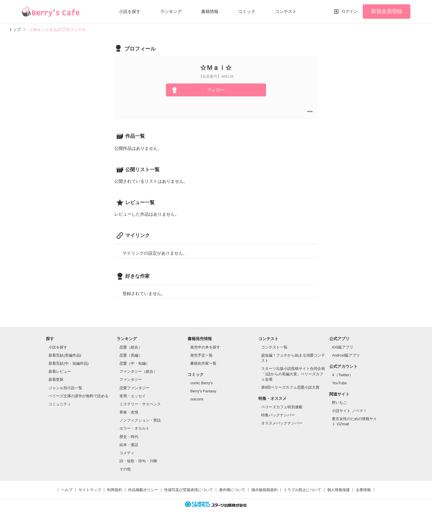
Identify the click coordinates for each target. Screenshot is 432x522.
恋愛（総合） (130, 347)
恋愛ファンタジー (134, 388)
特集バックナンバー (278, 415)
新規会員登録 (386, 11)
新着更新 (55, 379)
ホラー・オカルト (134, 428)
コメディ (126, 453)
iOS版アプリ (342, 347)
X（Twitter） (342, 375)
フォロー (216, 89)
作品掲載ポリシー (143, 490)
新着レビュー (59, 371)
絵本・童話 (128, 445)
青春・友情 (128, 412)
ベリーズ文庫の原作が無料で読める (78, 396)
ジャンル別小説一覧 (65, 388)
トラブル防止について (302, 490)
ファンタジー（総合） (138, 371)
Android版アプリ (346, 355)
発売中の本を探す (205, 347)
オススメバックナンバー (281, 423)
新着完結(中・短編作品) (68, 363)
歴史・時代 (128, 437)
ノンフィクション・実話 (140, 420)
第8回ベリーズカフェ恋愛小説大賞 (290, 387)
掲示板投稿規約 (264, 490)
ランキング (171, 11)
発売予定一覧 (201, 355)
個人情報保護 (338, 490)
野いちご (339, 402)
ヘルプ (66, 490)
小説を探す (130, 11)
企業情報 (363, 490)
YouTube (339, 383)
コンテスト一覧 (274, 347)
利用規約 (114, 490)
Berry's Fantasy (203, 391)
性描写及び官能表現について (188, 490)
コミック (246, 11)
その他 (125, 469)
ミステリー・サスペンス (140, 404)
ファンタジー (130, 379)
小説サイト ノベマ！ (349, 411)
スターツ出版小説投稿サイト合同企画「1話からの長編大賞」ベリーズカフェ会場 (293, 373)
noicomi (196, 399)
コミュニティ (59, 404)
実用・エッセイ (132, 396)
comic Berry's (201, 383)
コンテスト (286, 11)
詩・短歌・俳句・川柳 (138, 461)
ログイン (349, 11)
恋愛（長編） (130, 355)
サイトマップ (89, 490)
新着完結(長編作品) (64, 355)
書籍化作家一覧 (203, 363)
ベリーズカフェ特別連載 (281, 407)
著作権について (232, 490)
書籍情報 (209, 11)
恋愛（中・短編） (134, 363)
